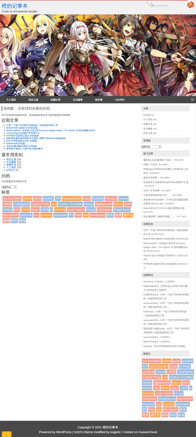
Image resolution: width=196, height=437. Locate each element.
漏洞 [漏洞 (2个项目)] (6, 220)
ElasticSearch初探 (15, 143)
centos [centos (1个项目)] (123, 198)
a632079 (147, 341)
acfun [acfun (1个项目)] (37, 198)
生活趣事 (78, 99)
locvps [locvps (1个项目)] (91, 209)
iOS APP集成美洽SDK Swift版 (21, 141)
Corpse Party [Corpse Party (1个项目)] (40, 204)
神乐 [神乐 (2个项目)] (14, 220)
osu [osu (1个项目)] (36, 215)
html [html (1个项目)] (17, 209)
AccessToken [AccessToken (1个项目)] (12, 198)
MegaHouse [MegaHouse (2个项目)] (122, 209)
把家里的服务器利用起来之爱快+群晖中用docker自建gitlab (36, 138)
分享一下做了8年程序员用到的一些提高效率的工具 (32, 125)
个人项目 (11, 99)
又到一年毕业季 (151, 190)
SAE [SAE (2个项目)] (78, 215)
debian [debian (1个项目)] (88, 204)
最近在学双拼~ (150, 177)
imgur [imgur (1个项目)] (35, 209)
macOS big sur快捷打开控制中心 (23, 133)
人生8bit (169, 281)
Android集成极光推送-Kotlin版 (21, 146)
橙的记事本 (15, 5)
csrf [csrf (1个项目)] (54, 204)
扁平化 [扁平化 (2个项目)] (128, 215)
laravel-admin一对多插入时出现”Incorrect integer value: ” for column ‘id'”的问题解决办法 (50, 130)
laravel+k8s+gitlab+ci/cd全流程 (22, 127)
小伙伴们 (120, 99)
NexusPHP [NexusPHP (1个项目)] (10, 215)
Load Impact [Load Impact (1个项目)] (76, 209)
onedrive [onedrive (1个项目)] (26, 215)
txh (145, 346)
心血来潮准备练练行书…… (157, 195)
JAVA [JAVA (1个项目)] (44, 209)
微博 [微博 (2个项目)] (118, 215)
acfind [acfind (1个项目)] (27, 198)
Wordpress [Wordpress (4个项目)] (97, 215)
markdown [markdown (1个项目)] (104, 209)
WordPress (64, 432)
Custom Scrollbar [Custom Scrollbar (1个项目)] (70, 204)
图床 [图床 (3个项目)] (110, 215)
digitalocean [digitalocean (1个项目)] (103, 204)
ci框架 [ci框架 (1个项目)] (7, 204)
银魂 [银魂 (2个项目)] (22, 220)
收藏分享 (55, 99)
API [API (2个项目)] (57, 198)
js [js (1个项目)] (51, 209)
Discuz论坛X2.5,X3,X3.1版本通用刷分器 (163, 208)
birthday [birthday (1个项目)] (97, 198)
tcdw (145, 311)
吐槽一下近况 (150, 164)
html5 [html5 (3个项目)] (25, 209)
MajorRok (148, 286)
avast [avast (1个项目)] (86, 198)
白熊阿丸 (148, 294)
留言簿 (98, 99)
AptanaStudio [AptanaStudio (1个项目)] (71, 198)
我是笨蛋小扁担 (151, 328)
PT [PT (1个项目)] (71, 215)
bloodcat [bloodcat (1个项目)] (111, 198)
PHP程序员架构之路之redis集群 (22, 135)
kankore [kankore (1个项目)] (60, 209)
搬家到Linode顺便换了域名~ (157, 160)
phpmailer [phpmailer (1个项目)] (60, 215)
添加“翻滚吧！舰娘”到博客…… (159, 216)
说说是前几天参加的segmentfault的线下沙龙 (165, 182)
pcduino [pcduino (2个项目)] (46, 215)
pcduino (10, 169)
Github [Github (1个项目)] (7, 209)
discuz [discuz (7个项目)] (118, 204)
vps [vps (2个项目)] (85, 215)
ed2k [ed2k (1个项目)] (128, 204)
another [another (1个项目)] (48, 198)
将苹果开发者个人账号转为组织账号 (24, 148)
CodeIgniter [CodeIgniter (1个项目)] (21, 204)
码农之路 (33, 99)
